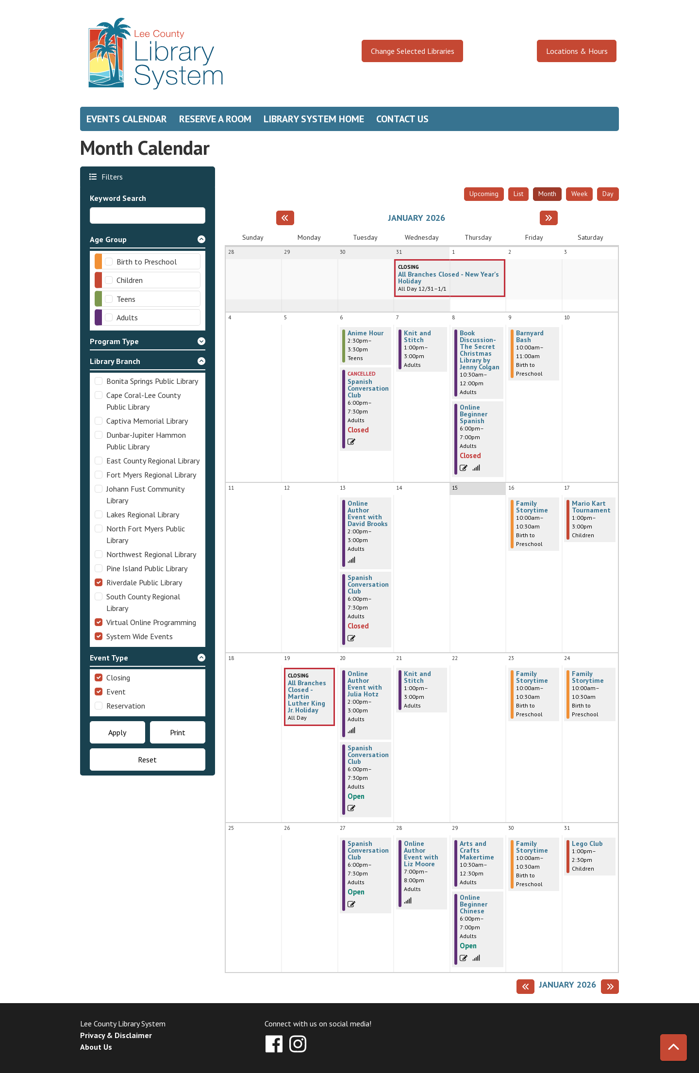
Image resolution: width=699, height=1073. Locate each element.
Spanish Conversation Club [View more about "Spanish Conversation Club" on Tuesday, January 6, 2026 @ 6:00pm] (368, 388)
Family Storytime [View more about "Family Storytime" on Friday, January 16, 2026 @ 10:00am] (532, 506)
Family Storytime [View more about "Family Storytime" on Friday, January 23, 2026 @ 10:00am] (532, 677)
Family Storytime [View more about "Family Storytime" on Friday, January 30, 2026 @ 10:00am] (532, 847)
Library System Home (314, 119)
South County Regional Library (143, 602)
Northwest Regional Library (151, 554)
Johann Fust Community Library (145, 494)
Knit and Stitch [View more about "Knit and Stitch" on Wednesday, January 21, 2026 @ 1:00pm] (417, 677)
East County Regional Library (153, 460)
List (518, 193)
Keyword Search (118, 198)
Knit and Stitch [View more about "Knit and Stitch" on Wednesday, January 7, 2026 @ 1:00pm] (417, 336)
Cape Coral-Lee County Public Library (143, 401)
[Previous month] (285, 218)
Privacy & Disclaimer (116, 1035)
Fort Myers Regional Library (151, 474)
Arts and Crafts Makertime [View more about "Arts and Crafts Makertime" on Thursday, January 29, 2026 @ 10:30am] (477, 850)
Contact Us (402, 119)
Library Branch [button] (115, 361)
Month (547, 193)
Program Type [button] (114, 341)
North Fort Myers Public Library (145, 534)
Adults (127, 317)
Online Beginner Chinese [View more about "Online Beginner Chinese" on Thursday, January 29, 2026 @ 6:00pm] (473, 904)
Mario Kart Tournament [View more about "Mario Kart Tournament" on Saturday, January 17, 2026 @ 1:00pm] (591, 506)
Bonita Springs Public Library (152, 381)
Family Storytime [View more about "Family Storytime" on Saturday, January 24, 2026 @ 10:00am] (588, 677)
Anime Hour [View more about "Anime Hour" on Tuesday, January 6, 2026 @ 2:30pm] (365, 333)
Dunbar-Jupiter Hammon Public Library (146, 440)
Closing (118, 677)
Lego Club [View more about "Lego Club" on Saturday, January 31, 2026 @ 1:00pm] (587, 843)
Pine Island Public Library (146, 568)
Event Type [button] (109, 657)
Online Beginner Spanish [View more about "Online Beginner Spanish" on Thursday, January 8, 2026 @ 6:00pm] (473, 414)
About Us (96, 1047)
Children (129, 280)
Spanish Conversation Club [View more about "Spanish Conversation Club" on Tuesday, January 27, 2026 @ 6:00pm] (368, 850)
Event (116, 691)
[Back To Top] (673, 1047)
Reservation (125, 705)
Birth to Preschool (146, 261)
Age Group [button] (108, 239)
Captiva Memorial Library (147, 421)
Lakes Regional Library (142, 514)
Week (579, 193)
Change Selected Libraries (412, 51)
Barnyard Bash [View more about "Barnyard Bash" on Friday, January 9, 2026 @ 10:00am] (530, 336)
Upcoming (484, 193)
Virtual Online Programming (151, 622)
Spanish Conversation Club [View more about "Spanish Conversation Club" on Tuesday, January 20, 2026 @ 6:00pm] (368, 754)
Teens (125, 299)
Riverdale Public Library (144, 582)
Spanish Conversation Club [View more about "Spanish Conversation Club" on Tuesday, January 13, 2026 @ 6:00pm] (368, 584)
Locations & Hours (577, 51)
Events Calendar (126, 119)
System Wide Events (139, 636)
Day (608, 193)
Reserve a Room (215, 119)
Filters (111, 176)
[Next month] (549, 218)
